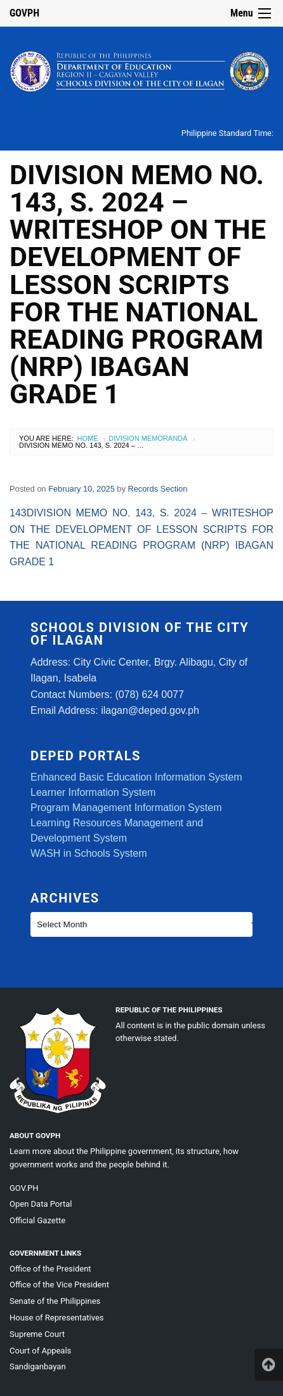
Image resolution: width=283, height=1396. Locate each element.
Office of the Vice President (59, 1284)
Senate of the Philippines (55, 1301)
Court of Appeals (40, 1350)
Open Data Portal (41, 1204)
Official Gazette (37, 1220)
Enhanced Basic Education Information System (136, 777)
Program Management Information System (125, 807)
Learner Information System (92, 792)
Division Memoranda (148, 438)
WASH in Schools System (88, 853)
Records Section (157, 488)
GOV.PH (24, 1188)
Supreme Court (37, 1334)
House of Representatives (57, 1317)
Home (87, 438)
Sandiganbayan (38, 1366)
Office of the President (50, 1268)
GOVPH (24, 13)
